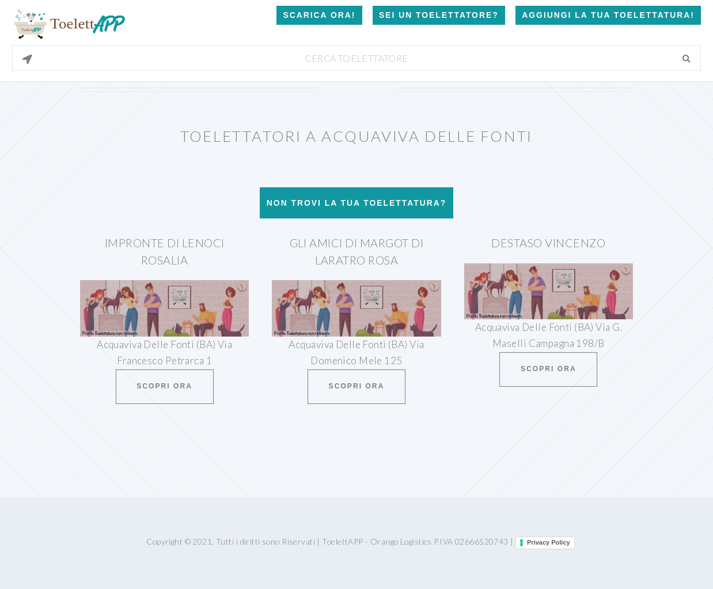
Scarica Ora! (319, 15)
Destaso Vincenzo (548, 243)
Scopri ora (164, 386)
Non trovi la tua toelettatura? (356, 202)
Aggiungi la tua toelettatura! (608, 15)
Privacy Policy (548, 542)
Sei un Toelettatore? (439, 15)
